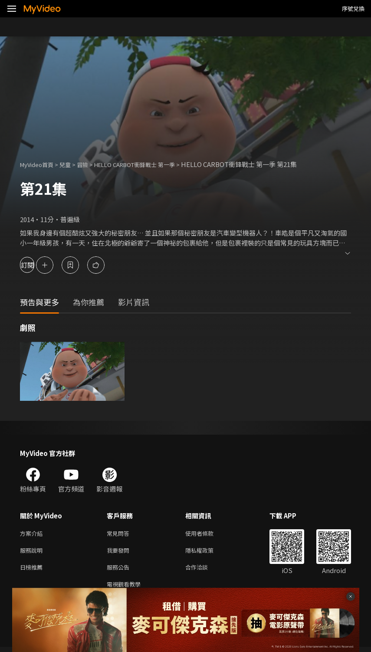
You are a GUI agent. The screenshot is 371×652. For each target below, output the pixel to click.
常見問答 (120, 533)
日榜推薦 (33, 570)
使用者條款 (206, 533)
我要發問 (120, 552)
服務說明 (33, 552)
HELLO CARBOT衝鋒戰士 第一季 (151, 164)
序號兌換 (353, 8)
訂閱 (37, 264)
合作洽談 (203, 570)
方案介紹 (33, 533)
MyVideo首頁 (39, 164)
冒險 (91, 164)
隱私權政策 (206, 552)
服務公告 (120, 570)
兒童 (72, 164)
